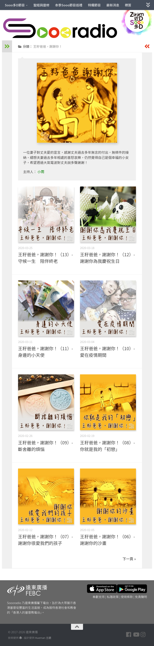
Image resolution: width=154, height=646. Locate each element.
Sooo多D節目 (15, 5)
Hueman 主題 (43, 638)
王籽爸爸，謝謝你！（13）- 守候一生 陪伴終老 (45, 257)
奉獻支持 (99, 597)
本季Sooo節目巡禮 (68, 5)
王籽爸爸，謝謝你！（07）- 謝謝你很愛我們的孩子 (45, 539)
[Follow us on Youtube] (136, 634)
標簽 (128, 5)
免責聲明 (141, 597)
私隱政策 (113, 597)
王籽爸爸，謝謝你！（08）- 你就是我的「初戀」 (107, 445)
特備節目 (94, 5)
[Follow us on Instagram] (143, 634)
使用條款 (127, 597)
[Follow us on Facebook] (129, 634)
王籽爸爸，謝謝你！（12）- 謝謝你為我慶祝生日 (107, 257)
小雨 (40, 171)
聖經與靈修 (41, 5)
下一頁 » (129, 558)
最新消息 (112, 5)
